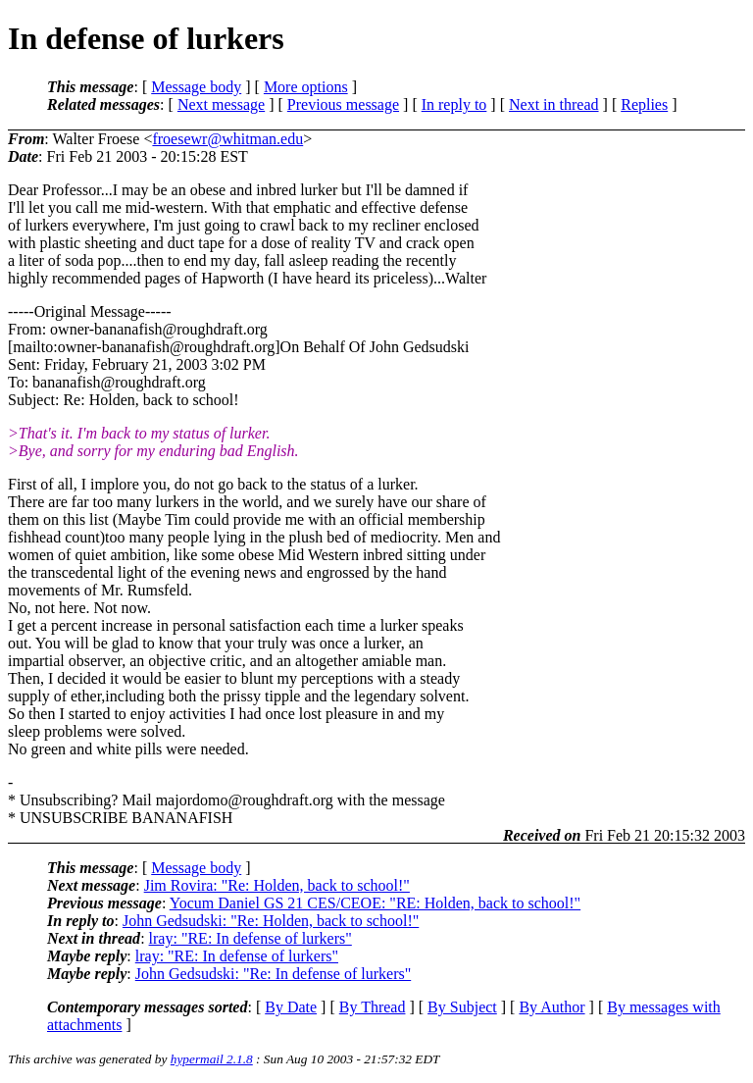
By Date (291, 1007)
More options (306, 86)
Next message (221, 104)
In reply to (454, 104)
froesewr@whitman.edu (227, 138)
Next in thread (554, 104)
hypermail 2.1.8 (212, 1059)
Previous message (343, 104)
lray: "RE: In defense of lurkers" (250, 938)
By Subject (462, 1007)
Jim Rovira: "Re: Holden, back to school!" (277, 885)
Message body (196, 86)
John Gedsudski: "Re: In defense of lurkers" (273, 973)
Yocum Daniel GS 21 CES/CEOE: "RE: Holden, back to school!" (375, 903)
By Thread (372, 1007)
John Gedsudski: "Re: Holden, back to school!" (271, 920)
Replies (644, 104)
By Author (551, 1007)
